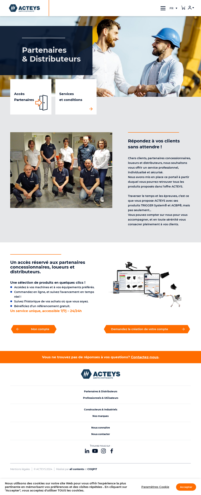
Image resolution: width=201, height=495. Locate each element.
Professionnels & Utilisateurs (100, 397)
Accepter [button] (186, 487)
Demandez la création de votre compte (147, 329)
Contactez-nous (144, 357)
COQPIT (92, 469)
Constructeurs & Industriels (100, 409)
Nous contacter (100, 434)
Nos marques (100, 416)
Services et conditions (70, 97)
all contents (76, 469)
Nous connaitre (100, 427)
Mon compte (33, 329)
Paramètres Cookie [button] (155, 487)
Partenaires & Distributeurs (100, 391)
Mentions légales (20, 469)
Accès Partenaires (24, 97)
